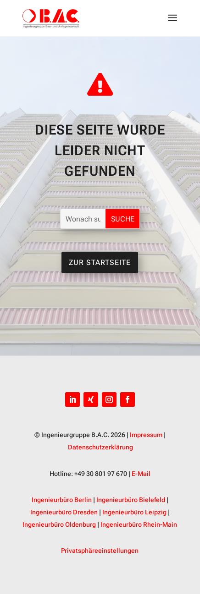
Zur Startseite (100, 262)
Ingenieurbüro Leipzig (134, 512)
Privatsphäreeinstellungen (100, 550)
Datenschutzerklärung (100, 447)
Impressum (146, 434)
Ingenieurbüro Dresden (64, 512)
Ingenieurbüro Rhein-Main (138, 524)
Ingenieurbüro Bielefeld (130, 499)
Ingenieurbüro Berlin (62, 499)
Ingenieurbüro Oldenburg (59, 524)
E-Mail (141, 473)
